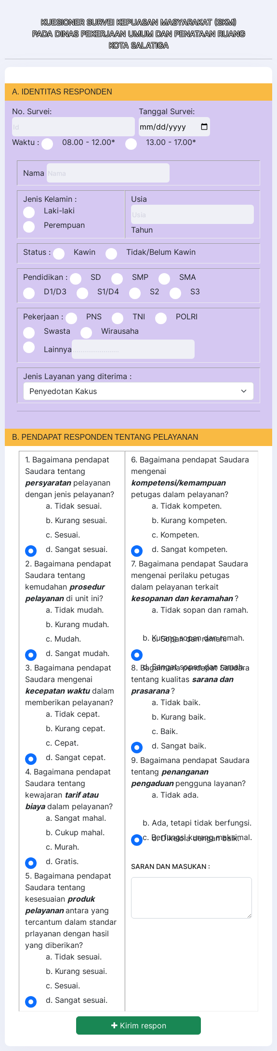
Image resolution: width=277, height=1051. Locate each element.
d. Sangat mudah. (77, 653)
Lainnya (58, 349)
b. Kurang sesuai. (76, 520)
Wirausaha (120, 331)
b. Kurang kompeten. (189, 520)
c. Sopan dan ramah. (189, 639)
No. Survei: (32, 111)
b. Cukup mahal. (75, 832)
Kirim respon (138, 1025)
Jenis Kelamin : (50, 199)
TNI (138, 316)
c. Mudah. (63, 639)
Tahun (142, 230)
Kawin (84, 252)
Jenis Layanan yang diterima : (77, 376)
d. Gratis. (62, 861)
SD (96, 277)
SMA (187, 277)
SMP (140, 277)
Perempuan (64, 225)
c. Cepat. (62, 743)
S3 (195, 291)
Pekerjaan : (43, 316)
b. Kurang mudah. (77, 624)
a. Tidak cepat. (73, 714)
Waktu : (25, 142)
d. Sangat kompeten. (189, 549)
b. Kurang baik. (179, 717)
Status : (37, 252)
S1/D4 (108, 291)
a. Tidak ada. (175, 795)
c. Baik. (165, 731)
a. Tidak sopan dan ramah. (200, 610)
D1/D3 (55, 291)
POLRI (187, 316)
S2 (154, 291)
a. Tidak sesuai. (74, 506)
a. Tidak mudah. (75, 610)
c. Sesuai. (63, 534)
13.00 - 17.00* (171, 142)
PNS (94, 316)
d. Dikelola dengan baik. (195, 838)
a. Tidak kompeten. (187, 506)
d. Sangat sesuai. (76, 549)
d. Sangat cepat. (76, 757)
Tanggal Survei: (167, 111)
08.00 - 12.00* (88, 142)
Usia (139, 199)
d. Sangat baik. (179, 745)
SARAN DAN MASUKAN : (170, 866)
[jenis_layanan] (138, 391)
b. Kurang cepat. (75, 728)
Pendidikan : (45, 277)
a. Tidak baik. (176, 702)
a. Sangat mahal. (76, 818)
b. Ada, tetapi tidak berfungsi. (197, 823)
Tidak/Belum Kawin (161, 252)
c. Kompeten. (175, 534)
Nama (33, 173)
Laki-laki (59, 210)
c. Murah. (62, 847)
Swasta (57, 331)
